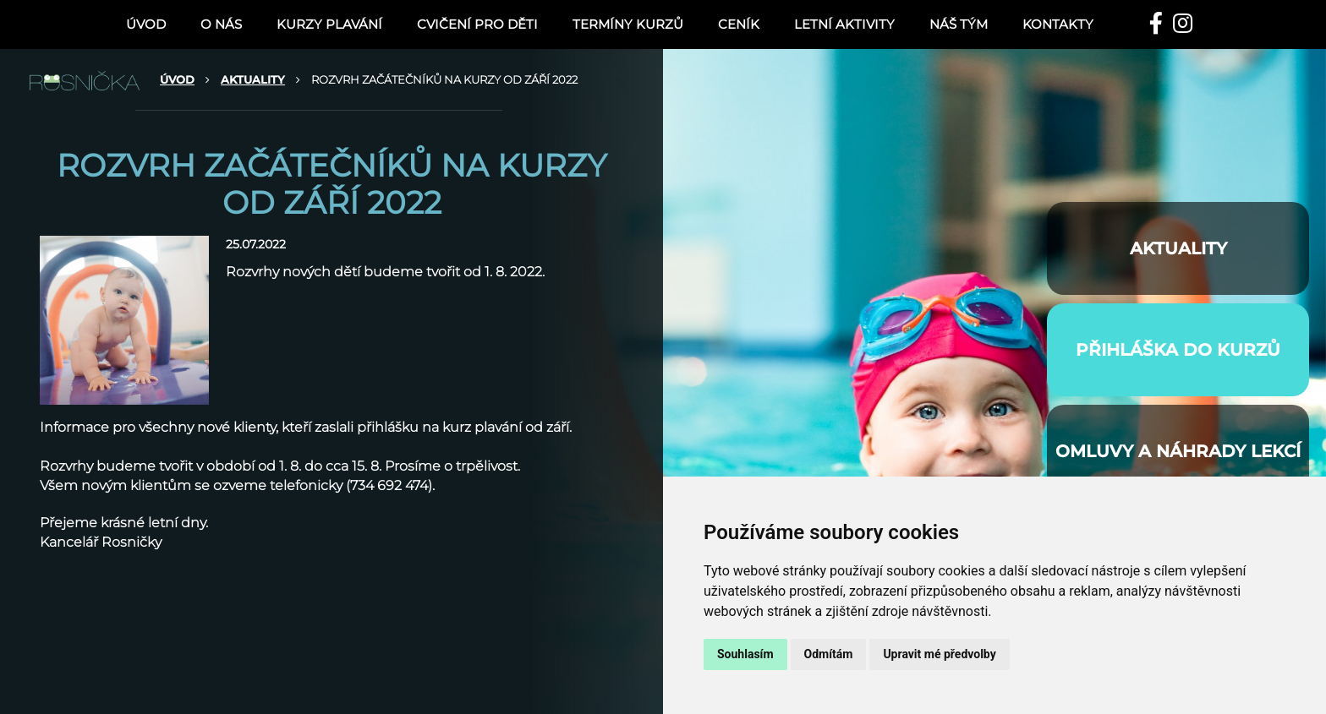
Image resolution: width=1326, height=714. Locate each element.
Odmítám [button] (828, 654)
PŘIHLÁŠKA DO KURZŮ (1178, 350)
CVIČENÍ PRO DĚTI (477, 24)
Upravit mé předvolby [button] (939, 654)
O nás (221, 24)
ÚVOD (146, 24)
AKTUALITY (253, 79)
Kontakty (1057, 24)
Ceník (738, 24)
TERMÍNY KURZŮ (628, 24)
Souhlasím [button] (745, 654)
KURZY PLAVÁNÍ (329, 24)
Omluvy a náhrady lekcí (1178, 451)
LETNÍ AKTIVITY (844, 24)
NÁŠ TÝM (958, 24)
